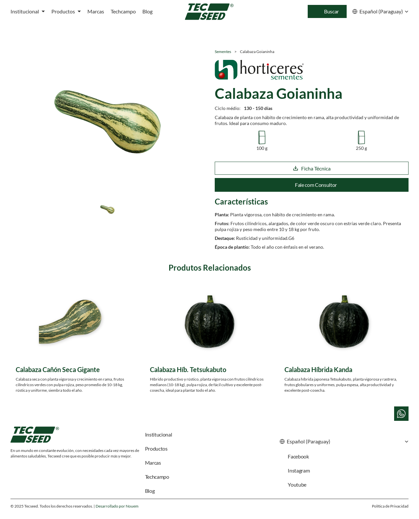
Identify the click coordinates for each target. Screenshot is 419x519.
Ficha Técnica (312, 168)
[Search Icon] (327, 11)
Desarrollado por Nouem (117, 506)
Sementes (223, 51)
